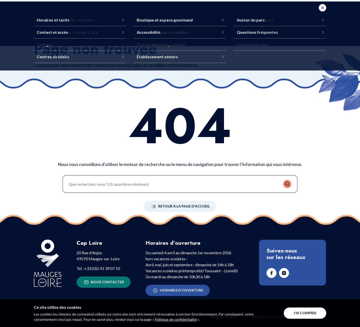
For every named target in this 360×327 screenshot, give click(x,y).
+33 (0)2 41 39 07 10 (102, 268)
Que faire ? (158, 15)
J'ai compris (305, 313)
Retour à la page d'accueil (180, 206)
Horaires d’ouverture (177, 290)
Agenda (284, 15)
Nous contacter (103, 282)
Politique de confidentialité (175, 319)
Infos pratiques (243, 15)
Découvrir (124, 15)
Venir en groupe (197, 15)
